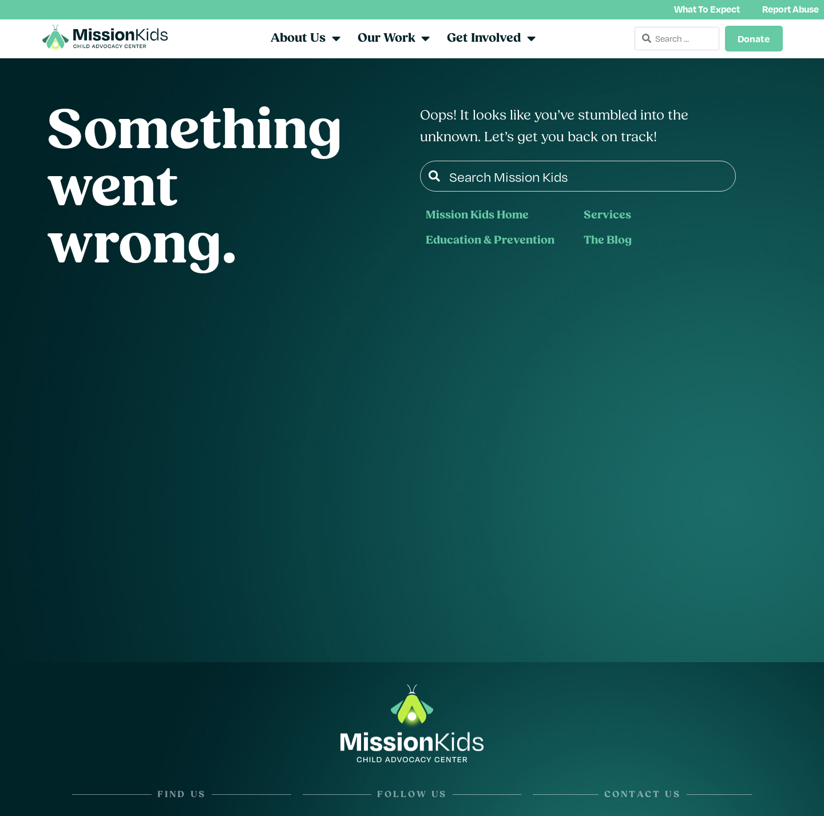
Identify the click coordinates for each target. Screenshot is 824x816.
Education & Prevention (490, 242)
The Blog (608, 242)
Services (607, 216)
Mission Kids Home (477, 216)
